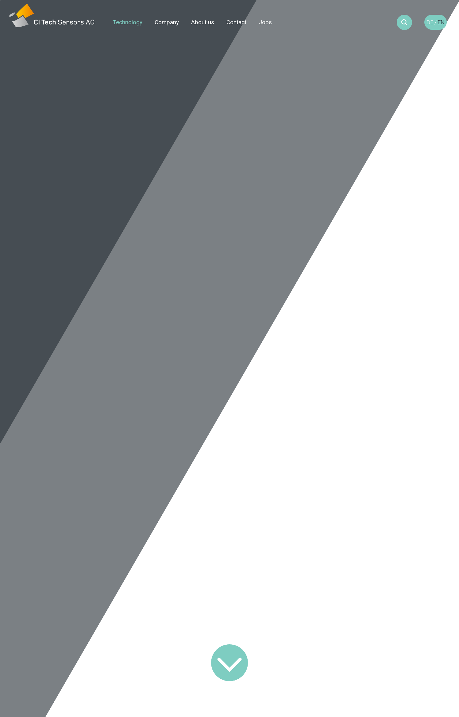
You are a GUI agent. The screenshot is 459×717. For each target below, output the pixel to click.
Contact (236, 22)
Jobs (265, 22)
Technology (127, 22)
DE (429, 22)
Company (167, 22)
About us (202, 22)
